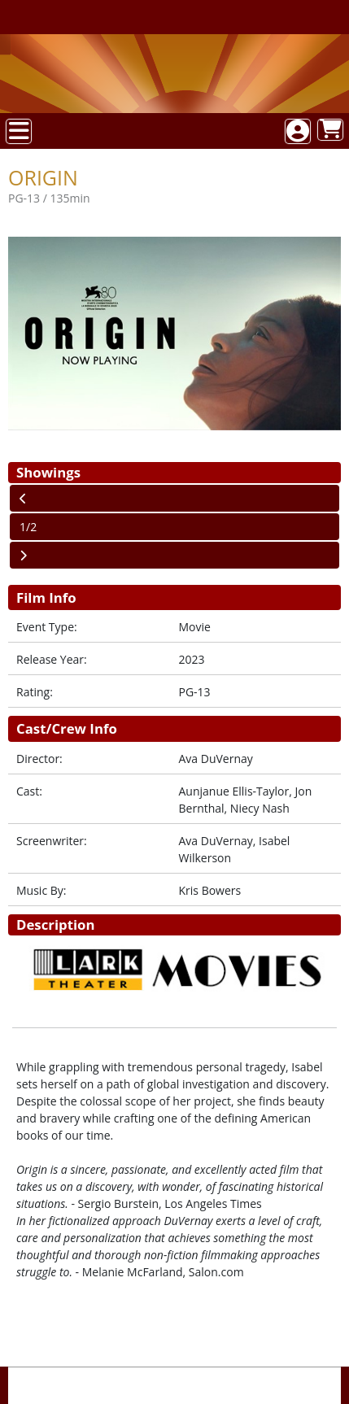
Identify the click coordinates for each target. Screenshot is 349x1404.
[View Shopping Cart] (330, 130)
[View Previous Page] (174, 498)
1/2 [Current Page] (28, 526)
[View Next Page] (174, 555)
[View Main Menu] (19, 131)
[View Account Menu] (298, 131)
